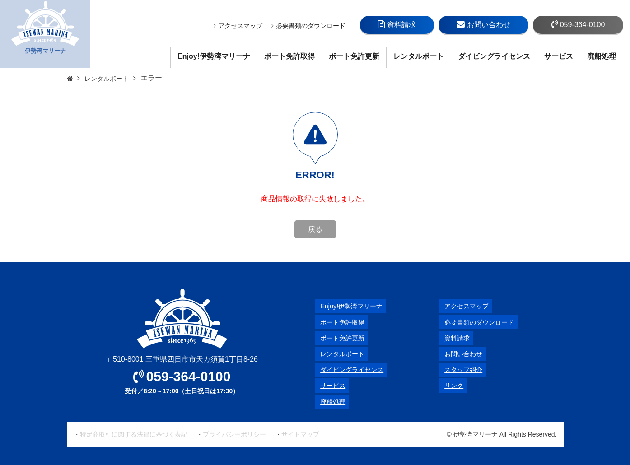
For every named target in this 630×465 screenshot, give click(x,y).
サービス (558, 56)
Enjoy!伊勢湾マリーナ (213, 56)
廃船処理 (601, 56)
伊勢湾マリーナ (45, 34)
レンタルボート (418, 56)
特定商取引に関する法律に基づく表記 (133, 434)
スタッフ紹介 (461, 369)
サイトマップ (300, 434)
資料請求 (397, 24)
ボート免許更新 (354, 56)
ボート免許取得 (289, 56)
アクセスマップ (238, 25)
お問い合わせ (483, 24)
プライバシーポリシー (234, 434)
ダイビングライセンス (494, 56)
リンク (450, 385)
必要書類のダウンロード (308, 25)
